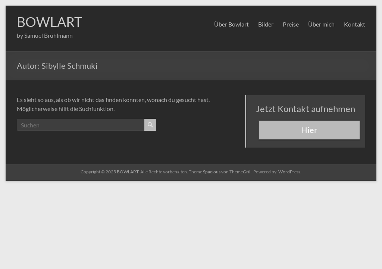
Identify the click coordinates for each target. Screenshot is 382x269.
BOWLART (49, 21)
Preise (291, 24)
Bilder (265, 24)
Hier (309, 130)
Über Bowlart (231, 24)
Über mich (321, 24)
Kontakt (354, 24)
